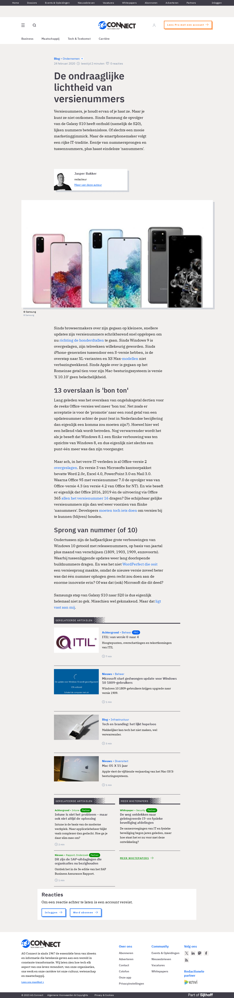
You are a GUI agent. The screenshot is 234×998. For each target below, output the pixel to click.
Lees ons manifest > (32, 982)
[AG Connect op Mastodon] (199, 953)
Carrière (104, 39)
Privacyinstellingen (131, 983)
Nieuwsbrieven (86, 2)
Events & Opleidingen (57, 2)
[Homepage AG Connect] (117, 25)
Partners (191, 2)
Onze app (125, 977)
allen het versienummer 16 (85, 498)
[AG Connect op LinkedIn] (193, 953)
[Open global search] (34, 25)
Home (15, 2)
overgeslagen (65, 467)
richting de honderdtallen (81, 340)
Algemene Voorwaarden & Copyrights (67, 995)
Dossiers (32, 2)
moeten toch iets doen (118, 510)
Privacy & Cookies (104, 995)
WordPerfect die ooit (139, 564)
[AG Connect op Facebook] (206, 953)
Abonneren (151, 2)
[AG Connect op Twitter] (186, 953)
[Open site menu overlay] (23, 25)
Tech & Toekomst (79, 39)
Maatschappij (51, 39)
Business (27, 39)
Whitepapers (129, 2)
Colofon (124, 971)
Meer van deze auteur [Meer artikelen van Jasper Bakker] (88, 185)
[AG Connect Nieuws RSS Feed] (186, 960)
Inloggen (217, 2)
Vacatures (108, 2)
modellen (130, 358)
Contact (124, 965)
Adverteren (172, 2)
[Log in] (154, 25)
